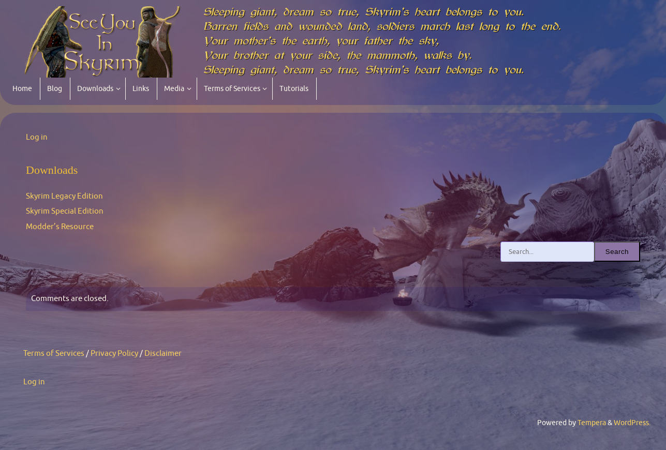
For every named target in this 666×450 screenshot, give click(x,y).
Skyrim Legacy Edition (64, 196)
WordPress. (632, 422)
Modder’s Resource (60, 227)
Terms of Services (53, 353)
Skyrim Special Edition (64, 211)
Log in (37, 137)
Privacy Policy (114, 353)
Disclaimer (163, 353)
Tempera (592, 422)
